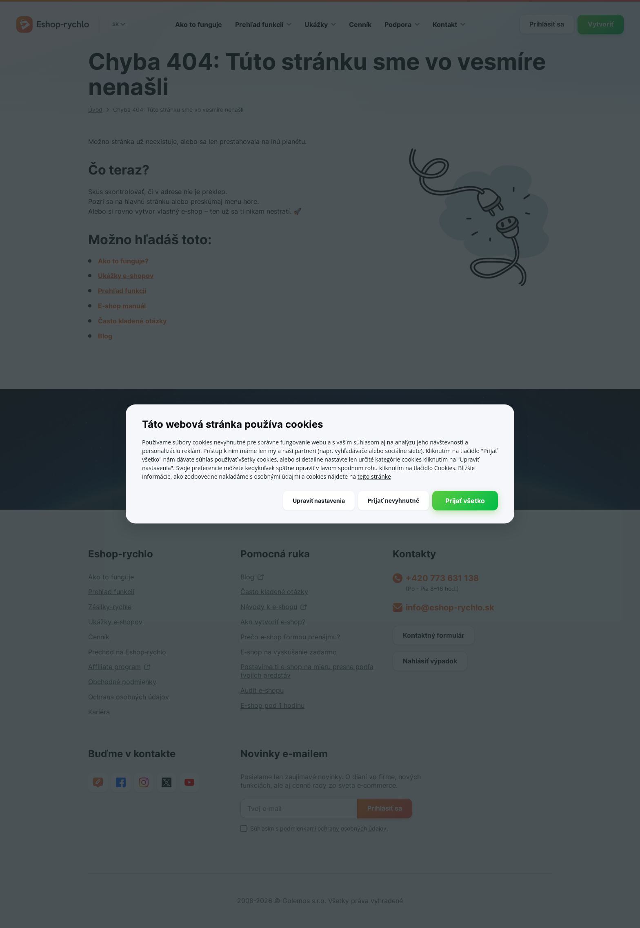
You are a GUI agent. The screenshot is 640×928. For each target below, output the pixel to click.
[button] (319, 500)
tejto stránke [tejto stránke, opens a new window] (374, 476)
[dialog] (320, 464)
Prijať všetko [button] (465, 500)
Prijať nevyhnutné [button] (393, 500)
